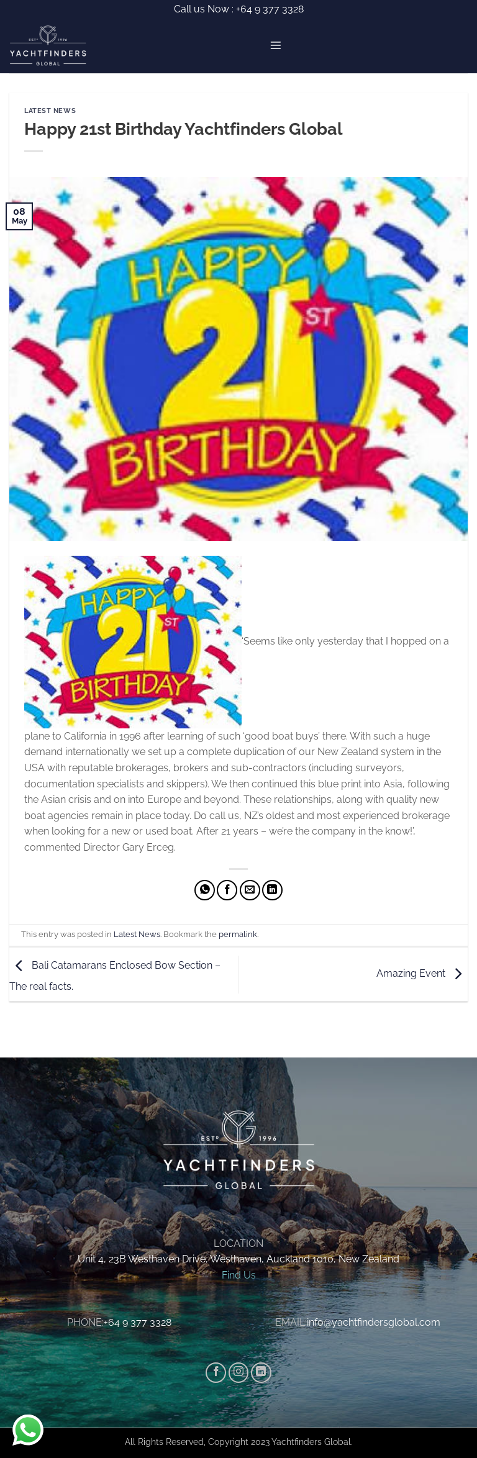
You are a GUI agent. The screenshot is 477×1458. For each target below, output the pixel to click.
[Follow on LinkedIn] (261, 1372)
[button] (276, 45)
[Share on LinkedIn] (272, 890)
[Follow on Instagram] (239, 1372)
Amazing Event (422, 973)
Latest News (50, 110)
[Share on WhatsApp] (204, 890)
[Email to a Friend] (250, 890)
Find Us (239, 1275)
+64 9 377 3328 (269, 9)
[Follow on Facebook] (216, 1372)
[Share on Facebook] (227, 890)
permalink (238, 934)
